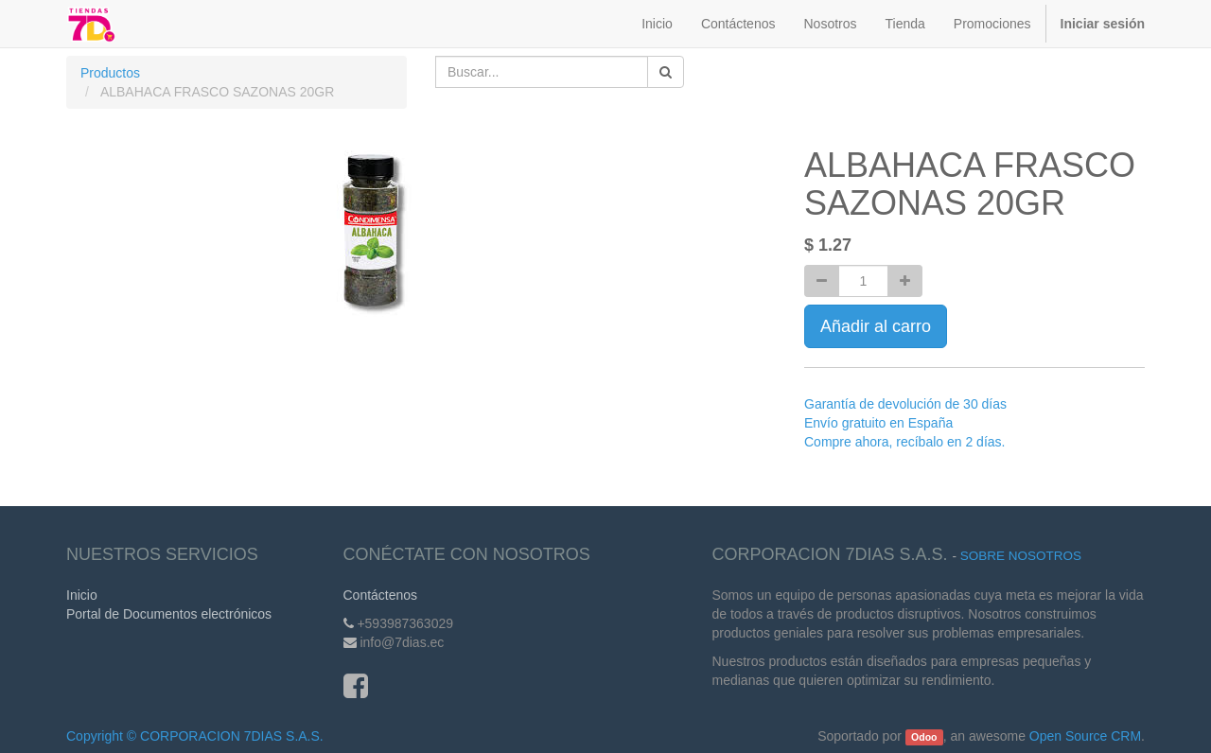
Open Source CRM (1085, 736)
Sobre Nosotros (1020, 556)
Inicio (81, 595)
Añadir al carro (875, 326)
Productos (110, 72)
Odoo (924, 737)
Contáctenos (380, 595)
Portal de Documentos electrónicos (169, 614)
